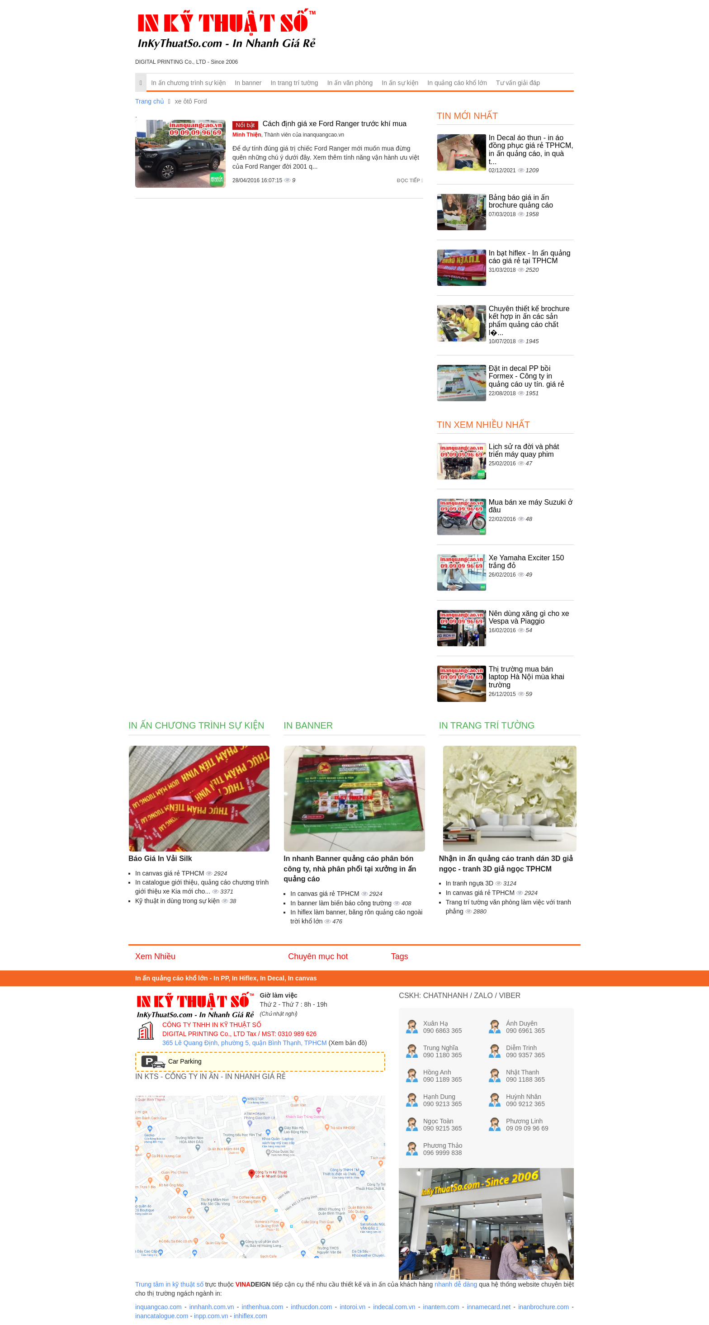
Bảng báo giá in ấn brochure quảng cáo (521, 201)
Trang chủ (149, 101)
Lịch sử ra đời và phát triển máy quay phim (524, 451)
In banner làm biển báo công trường (341, 903)
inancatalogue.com (162, 1316)
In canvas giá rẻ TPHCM (170, 873)
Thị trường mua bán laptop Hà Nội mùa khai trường (526, 677)
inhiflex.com (250, 1316)
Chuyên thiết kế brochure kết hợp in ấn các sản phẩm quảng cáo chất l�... (529, 320)
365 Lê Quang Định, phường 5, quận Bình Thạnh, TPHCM (244, 1042)
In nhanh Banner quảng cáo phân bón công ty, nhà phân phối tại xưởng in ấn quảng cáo (350, 869)
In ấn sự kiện (400, 82)
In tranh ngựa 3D (470, 883)
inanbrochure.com (543, 1307)
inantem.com (441, 1307)
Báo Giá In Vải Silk (160, 858)
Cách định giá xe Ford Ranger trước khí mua (334, 124)
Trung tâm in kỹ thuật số (169, 1284)
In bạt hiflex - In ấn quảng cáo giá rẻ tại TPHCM (530, 257)
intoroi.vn (352, 1307)
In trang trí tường (294, 82)
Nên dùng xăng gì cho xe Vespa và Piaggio (529, 617)
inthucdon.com (311, 1307)
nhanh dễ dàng (456, 1284)
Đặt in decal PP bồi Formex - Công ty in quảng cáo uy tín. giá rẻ (526, 376)
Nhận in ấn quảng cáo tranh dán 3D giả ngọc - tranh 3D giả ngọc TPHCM (506, 864)
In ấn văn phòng (350, 82)
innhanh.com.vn (211, 1307)
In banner (248, 82)
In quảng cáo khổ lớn (457, 82)
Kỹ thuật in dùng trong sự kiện (178, 900)
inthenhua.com (263, 1307)
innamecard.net (489, 1307)
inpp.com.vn (211, 1316)
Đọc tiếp (410, 180)
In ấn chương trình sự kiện (188, 82)
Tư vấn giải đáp (518, 82)
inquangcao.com (158, 1307)
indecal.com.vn (394, 1307)
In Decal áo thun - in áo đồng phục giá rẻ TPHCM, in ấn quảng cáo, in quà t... (531, 150)
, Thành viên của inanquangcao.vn (288, 135)
